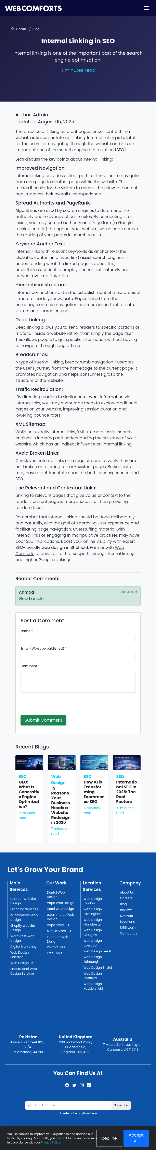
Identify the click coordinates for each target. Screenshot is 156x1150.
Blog (36, 29)
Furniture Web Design (57, 939)
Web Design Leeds (97, 951)
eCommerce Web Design (24, 917)
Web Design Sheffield (92, 975)
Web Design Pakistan (19, 954)
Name (27, 631)
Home (21, 29)
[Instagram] (82, 1085)
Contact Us (128, 933)
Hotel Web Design (60, 909)
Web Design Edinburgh (92, 959)
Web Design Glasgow (92, 932)
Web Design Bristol (97, 967)
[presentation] (51, 704)
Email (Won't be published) (44, 648)
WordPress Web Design (22, 938)
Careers (126, 898)
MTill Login (128, 927)
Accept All (136, 1138)
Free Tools (54, 953)
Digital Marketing (23, 946)
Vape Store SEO (58, 925)
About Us (127, 892)
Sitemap (126, 916)
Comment (30, 666)
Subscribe (121, 1105)
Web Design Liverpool (92, 943)
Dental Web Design (56, 894)
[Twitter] (74, 1085)
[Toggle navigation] (146, 8)
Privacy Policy (50, 1142)
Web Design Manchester (92, 922)
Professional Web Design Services (23, 971)
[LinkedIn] (89, 1085)
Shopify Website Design (22, 928)
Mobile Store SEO (60, 931)
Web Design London (92, 901)
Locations (127, 921)
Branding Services (24, 909)
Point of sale (56, 947)
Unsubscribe (68, 1113)
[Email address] (72, 1105)
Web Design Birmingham (93, 911)
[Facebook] (67, 1085)
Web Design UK (22, 963)
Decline (109, 1138)
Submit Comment (43, 720)
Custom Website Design (23, 901)
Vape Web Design (60, 903)
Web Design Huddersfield (93, 986)
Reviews (126, 910)
